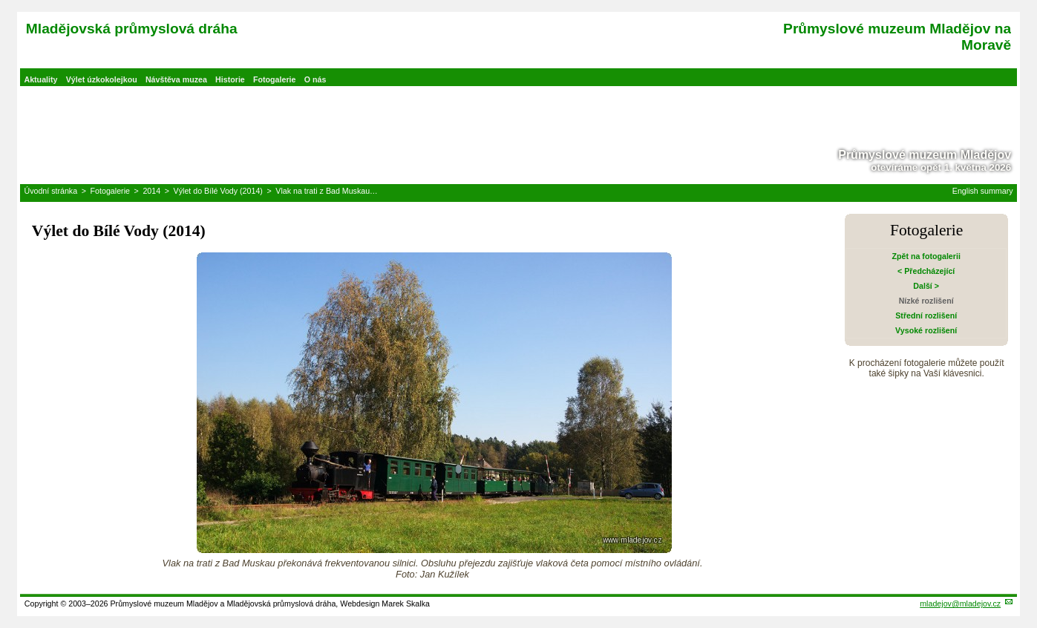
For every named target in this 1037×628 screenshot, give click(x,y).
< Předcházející (926, 270)
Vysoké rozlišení (926, 330)
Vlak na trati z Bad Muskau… (326, 190)
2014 (151, 190)
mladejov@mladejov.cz (960, 603)
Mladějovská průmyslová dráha (132, 28)
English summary (982, 190)
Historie (230, 79)
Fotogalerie (274, 79)
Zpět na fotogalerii (926, 256)
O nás (315, 79)
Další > (926, 285)
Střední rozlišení (926, 315)
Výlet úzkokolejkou (101, 79)
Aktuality (40, 79)
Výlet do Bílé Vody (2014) (218, 190)
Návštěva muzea (176, 79)
